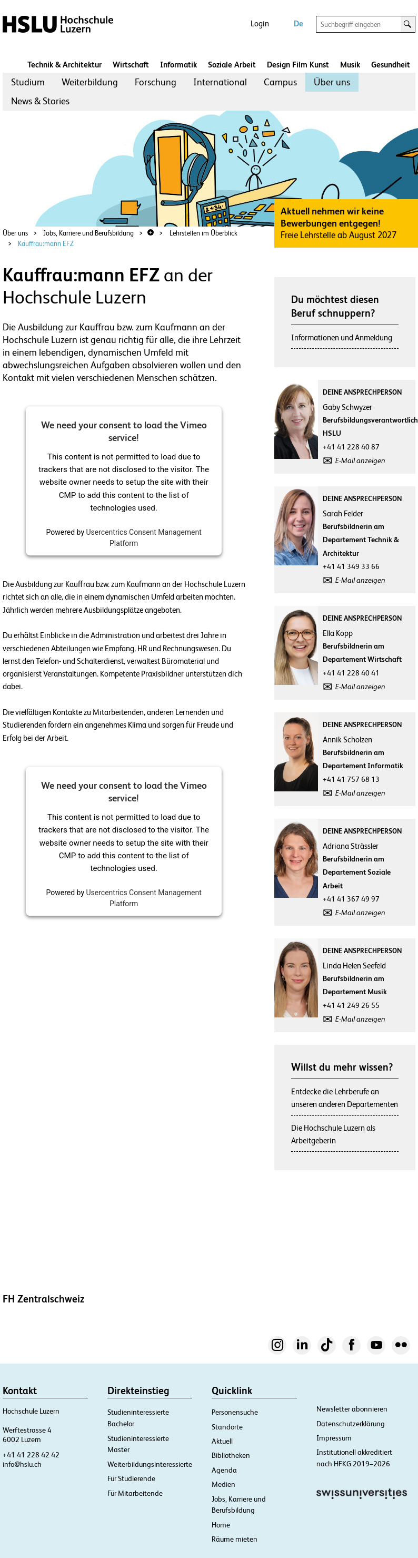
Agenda (224, 1470)
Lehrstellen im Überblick (203, 233)
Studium (28, 81)
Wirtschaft (131, 64)
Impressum (334, 1438)
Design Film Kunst (298, 64)
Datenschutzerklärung (350, 1423)
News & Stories (40, 100)
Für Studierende (131, 1478)
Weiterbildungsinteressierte (149, 1464)
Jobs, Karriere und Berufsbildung (88, 233)
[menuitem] (28, 82)
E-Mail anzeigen (360, 460)
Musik (350, 64)
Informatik (178, 64)
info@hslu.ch (22, 1464)
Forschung (155, 81)
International (220, 81)
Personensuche (235, 1412)
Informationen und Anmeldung (341, 337)
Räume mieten (234, 1539)
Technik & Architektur (64, 64)
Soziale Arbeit (232, 64)
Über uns (332, 81)
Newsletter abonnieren (351, 1409)
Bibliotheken (231, 1455)
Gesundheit (390, 64)
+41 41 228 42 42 (31, 1455)
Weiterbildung (90, 81)
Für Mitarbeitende (135, 1493)
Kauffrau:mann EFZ (46, 244)
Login (260, 23)
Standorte (227, 1427)
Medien (223, 1484)
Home (221, 1525)
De (298, 23)
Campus (280, 81)
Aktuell (222, 1441)
